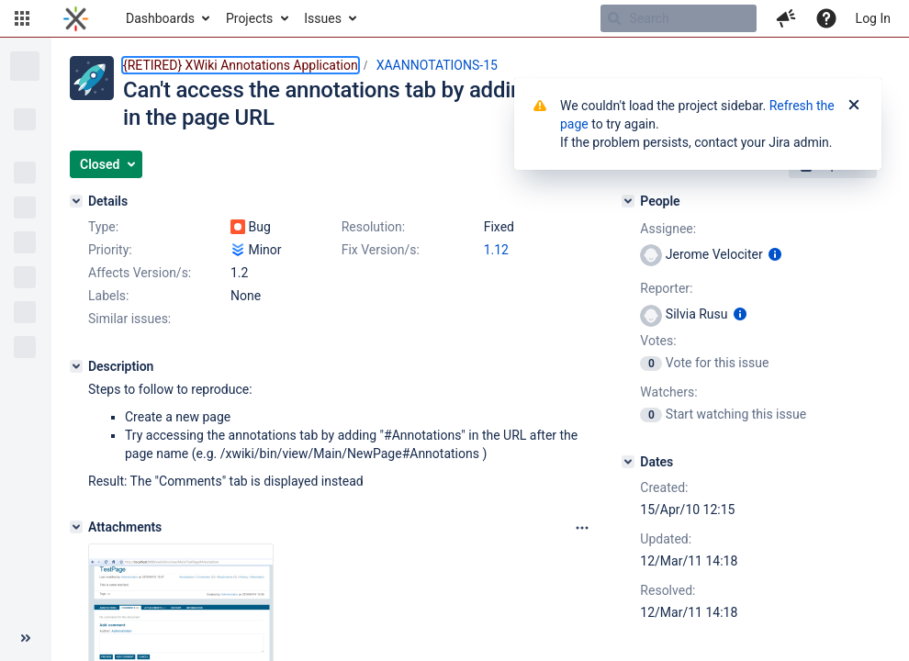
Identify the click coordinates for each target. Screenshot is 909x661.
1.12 (496, 249)
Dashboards (160, 18)
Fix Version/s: (381, 249)
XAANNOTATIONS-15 (437, 65)
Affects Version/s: (139, 272)
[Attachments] (76, 527)
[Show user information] (775, 254)
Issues (323, 18)
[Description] (76, 366)
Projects (249, 18)
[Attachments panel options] (582, 528)
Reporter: (666, 288)
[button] (22, 18)
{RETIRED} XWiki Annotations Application (240, 65)
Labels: (108, 295)
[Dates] (628, 461)
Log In (873, 18)
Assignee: (668, 228)
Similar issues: (129, 318)
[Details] (76, 201)
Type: (103, 226)
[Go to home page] (75, 18)
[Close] (854, 105)
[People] (628, 201)
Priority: (110, 249)
